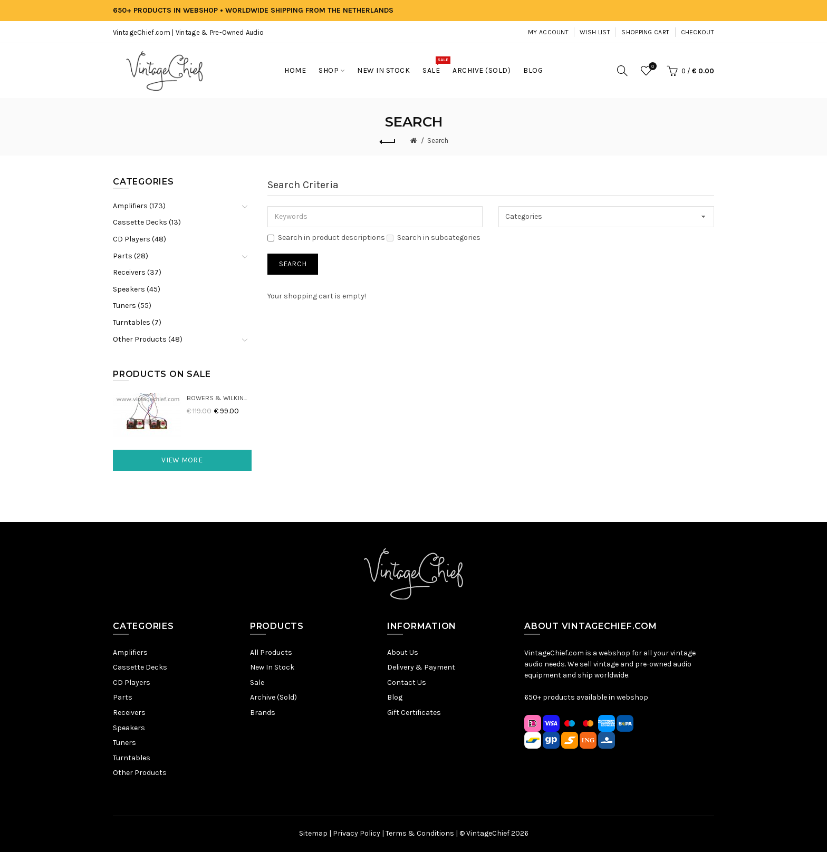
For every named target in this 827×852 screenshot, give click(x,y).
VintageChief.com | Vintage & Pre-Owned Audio (188, 32)
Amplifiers (130, 652)
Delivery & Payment (421, 667)
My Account (548, 32)
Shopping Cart (645, 32)
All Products (271, 652)
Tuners (124, 742)
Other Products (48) (147, 339)
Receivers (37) (137, 272)
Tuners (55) (132, 305)
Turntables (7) (137, 322)
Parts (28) (130, 255)
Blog (394, 697)
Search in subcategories (433, 237)
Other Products (140, 772)
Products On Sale (162, 374)
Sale (257, 682)
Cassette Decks (140, 667)
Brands (262, 712)
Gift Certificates (414, 712)
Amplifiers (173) (139, 205)
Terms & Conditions (420, 833)
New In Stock (272, 667)
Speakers (129, 727)
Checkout (697, 32)
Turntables (131, 757)
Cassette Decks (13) (147, 222)
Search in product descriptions (326, 237)
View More (182, 460)
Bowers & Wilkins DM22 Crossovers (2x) (219, 398)
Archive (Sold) (273, 697)
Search (437, 140)
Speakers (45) (136, 289)
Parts (122, 697)
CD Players (131, 682)
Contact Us (406, 682)
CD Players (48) (139, 239)
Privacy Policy (356, 833)
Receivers (129, 712)
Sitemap (313, 833)
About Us (402, 652)
